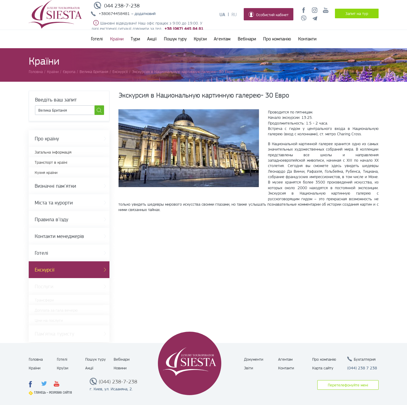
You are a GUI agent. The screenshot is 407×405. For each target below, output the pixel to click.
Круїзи (200, 39)
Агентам (222, 39)
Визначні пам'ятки (55, 186)
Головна (36, 359)
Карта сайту (322, 367)
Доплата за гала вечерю (56, 310)
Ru (234, 14)
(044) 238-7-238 (118, 382)
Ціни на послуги (49, 320)
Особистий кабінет (269, 14)
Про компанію (277, 39)
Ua (222, 14)
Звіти (248, 367)
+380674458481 (114, 13)
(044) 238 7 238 (362, 367)
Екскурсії (44, 270)
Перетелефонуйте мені (348, 385)
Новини (120, 367)
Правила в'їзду (51, 219)
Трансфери (44, 300)
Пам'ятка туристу (54, 334)
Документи (253, 359)
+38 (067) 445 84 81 (183, 28)
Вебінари (247, 39)
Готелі (97, 39)
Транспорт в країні (51, 162)
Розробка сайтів (60, 393)
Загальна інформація (53, 152)
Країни (117, 39)
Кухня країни (46, 172)
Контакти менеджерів (59, 236)
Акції (152, 39)
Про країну (47, 139)
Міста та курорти (54, 203)
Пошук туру (175, 39)
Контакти (307, 39)
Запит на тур (356, 13)
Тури (135, 39)
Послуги (44, 286)
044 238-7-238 (122, 6)
